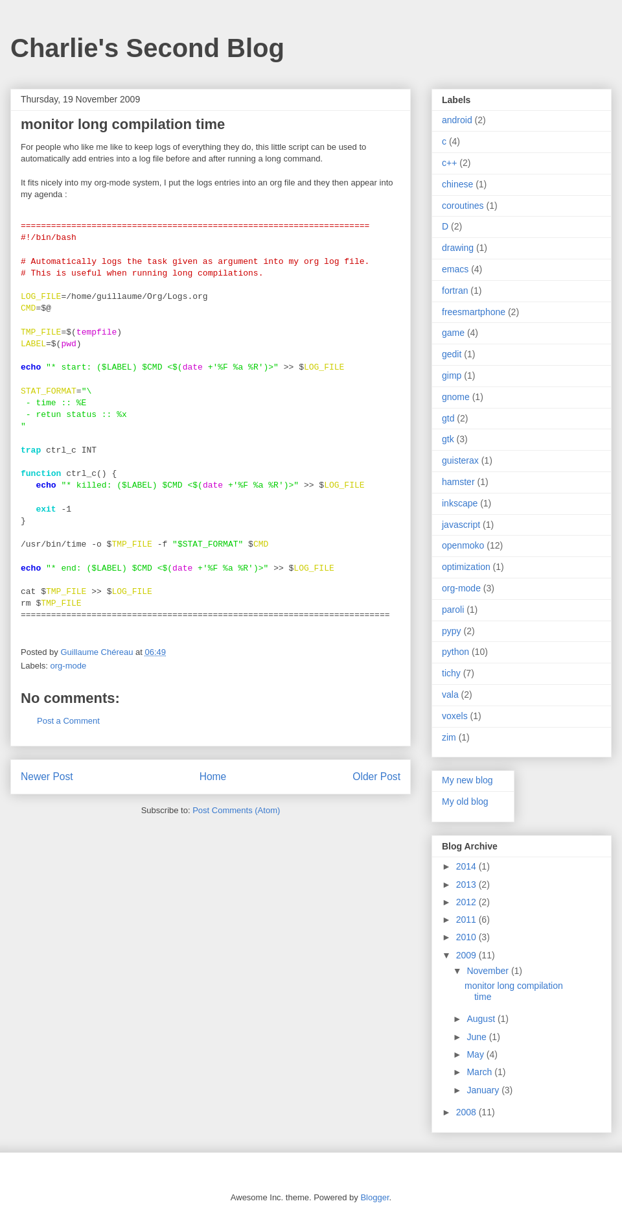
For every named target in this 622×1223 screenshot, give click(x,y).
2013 (467, 884)
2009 (467, 955)
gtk (448, 439)
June (477, 1037)
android (457, 120)
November (488, 971)
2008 (467, 1112)
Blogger (374, 1197)
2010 (467, 937)
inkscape (460, 503)
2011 (467, 919)
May (476, 1054)
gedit (451, 354)
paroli (453, 609)
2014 (467, 866)
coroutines (463, 205)
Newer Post (47, 776)
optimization (466, 567)
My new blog (467, 780)
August (481, 1019)
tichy (451, 673)
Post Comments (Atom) (236, 810)
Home (213, 776)
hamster (458, 482)
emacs (455, 269)
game (453, 332)
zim (449, 737)
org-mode (69, 666)
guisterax (460, 460)
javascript (461, 524)
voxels (455, 716)
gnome (456, 397)
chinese (457, 184)
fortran (455, 290)
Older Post (376, 776)
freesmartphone (473, 312)
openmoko (463, 545)
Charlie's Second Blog (147, 48)
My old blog (465, 801)
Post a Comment (68, 721)
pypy (451, 631)
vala (450, 694)
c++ (449, 163)
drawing (458, 248)
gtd (448, 418)
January (483, 1090)
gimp (451, 375)
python (455, 652)
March (480, 1072)
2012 (467, 902)
